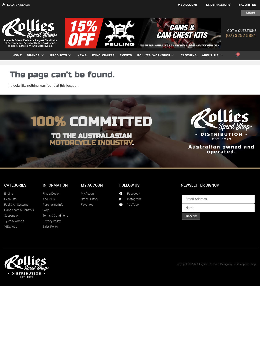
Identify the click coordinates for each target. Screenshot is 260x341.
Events (126, 55)
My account (188, 5)
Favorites (247, 5)
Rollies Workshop (155, 55)
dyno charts (103, 55)
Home (17, 55)
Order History (218, 5)
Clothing (189, 55)
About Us (212, 55)
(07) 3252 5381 (241, 35)
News (82, 55)
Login (250, 12)
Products (60, 55)
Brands (35, 55)
